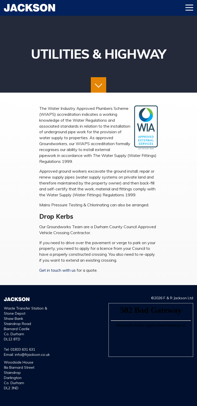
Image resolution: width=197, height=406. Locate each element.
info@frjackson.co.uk (32, 354)
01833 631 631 (23, 349)
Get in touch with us (57, 270)
